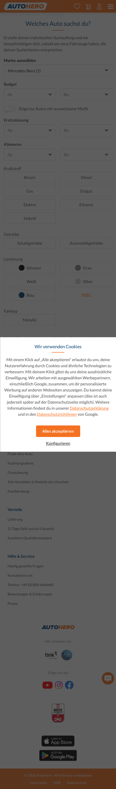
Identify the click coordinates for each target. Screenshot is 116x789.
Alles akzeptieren (58, 431)
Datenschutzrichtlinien (57, 414)
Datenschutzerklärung (89, 408)
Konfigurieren (58, 443)
